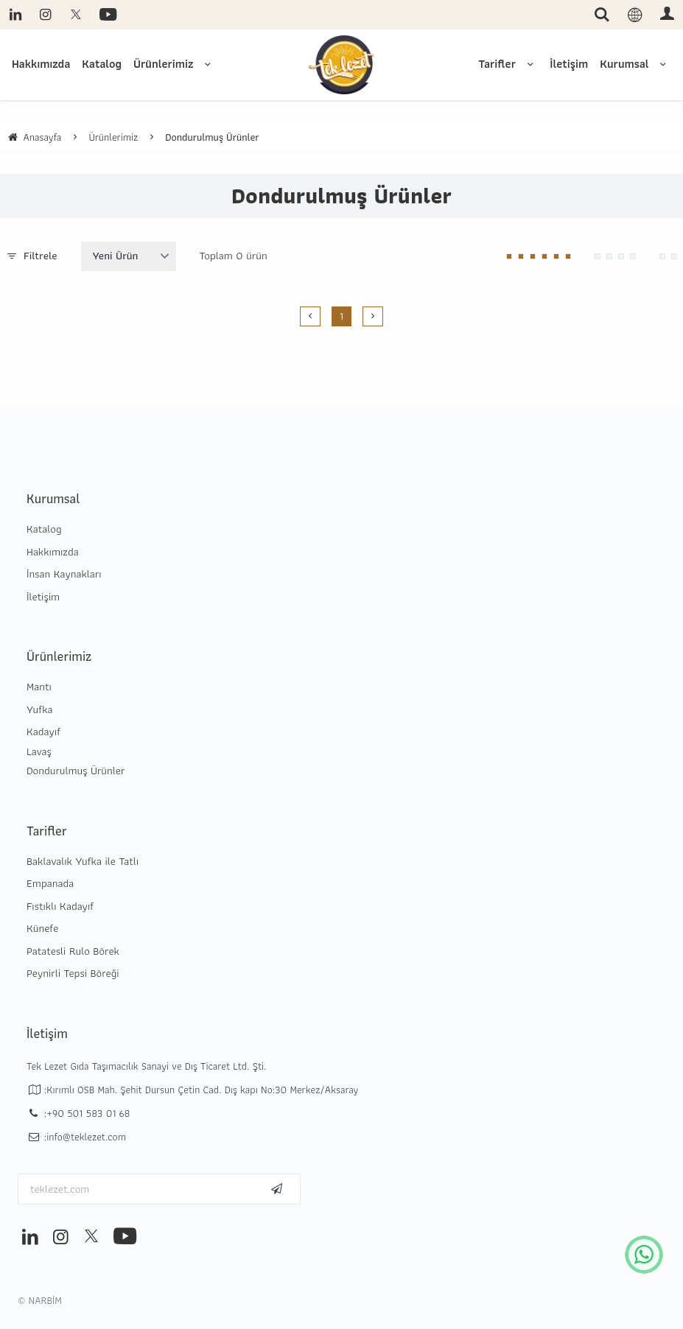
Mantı (39, 686)
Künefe (42, 928)
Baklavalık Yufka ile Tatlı (83, 861)
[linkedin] (15, 14)
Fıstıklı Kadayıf (60, 906)
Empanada (50, 883)
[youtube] (106, 14)
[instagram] (45, 14)
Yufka (40, 709)
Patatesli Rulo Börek (73, 951)
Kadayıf (43, 731)
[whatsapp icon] (643, 1254)
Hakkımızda (41, 64)
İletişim (569, 64)
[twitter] (75, 14)
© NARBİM (40, 1300)
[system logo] (342, 64)
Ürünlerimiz (174, 64)
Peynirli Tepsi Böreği (73, 973)
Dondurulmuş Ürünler (76, 770)
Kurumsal (635, 64)
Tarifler (508, 64)
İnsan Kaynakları (64, 574)
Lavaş (39, 751)
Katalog (102, 64)
